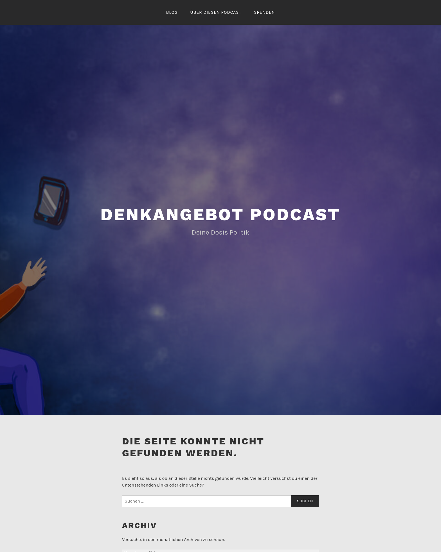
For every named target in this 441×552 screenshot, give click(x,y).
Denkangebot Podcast (220, 214)
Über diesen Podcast (215, 12)
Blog (171, 12)
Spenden (264, 12)
